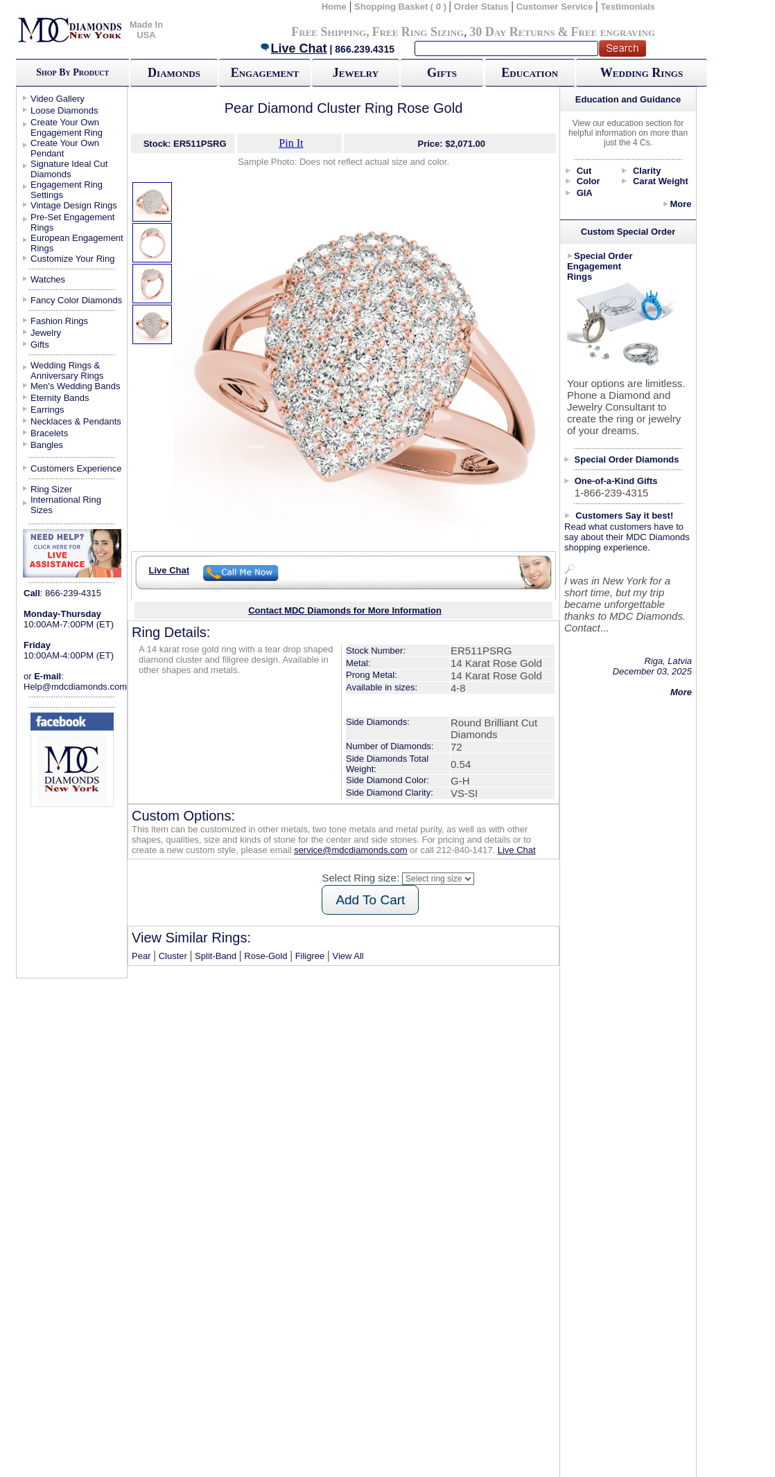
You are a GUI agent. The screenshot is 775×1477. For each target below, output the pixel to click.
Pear (141, 956)
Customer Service (554, 6)
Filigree (310, 956)
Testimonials (628, 6)
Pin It (291, 143)
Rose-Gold (265, 956)
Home (334, 6)
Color (588, 181)
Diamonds (174, 73)
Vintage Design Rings (74, 205)
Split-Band (215, 956)
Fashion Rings (59, 321)
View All (347, 956)
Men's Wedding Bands (75, 386)
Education (529, 73)
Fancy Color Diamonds (76, 300)
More (680, 204)
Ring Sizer (51, 489)
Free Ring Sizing (418, 32)
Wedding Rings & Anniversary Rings (67, 370)
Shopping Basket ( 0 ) (401, 6)
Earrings (47, 409)
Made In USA (146, 29)
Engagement (265, 73)
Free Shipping (328, 32)
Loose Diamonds (64, 110)
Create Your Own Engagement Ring (67, 127)
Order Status (481, 6)
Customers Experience (76, 468)
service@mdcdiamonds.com (350, 850)
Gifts (442, 73)
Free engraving (613, 32)
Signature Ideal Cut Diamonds (69, 169)
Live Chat (293, 48)
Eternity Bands (60, 398)
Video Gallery (58, 98)
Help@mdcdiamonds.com (75, 686)
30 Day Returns (512, 32)
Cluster (173, 956)
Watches (48, 279)
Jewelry (355, 73)
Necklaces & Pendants (76, 421)
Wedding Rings (641, 73)
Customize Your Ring (72, 258)
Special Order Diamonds (627, 459)
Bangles (47, 445)
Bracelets (49, 433)
